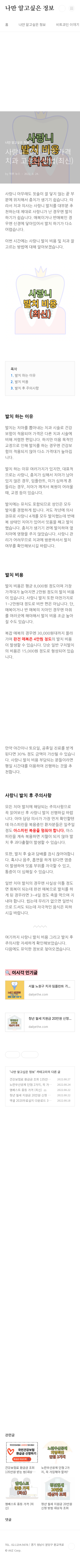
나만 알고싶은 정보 (29, 8)
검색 (62, 8)
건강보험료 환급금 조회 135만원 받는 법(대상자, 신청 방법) (30, 1081)
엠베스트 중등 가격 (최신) (26, 1090)
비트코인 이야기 (67, 24)
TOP (71, 1546)
